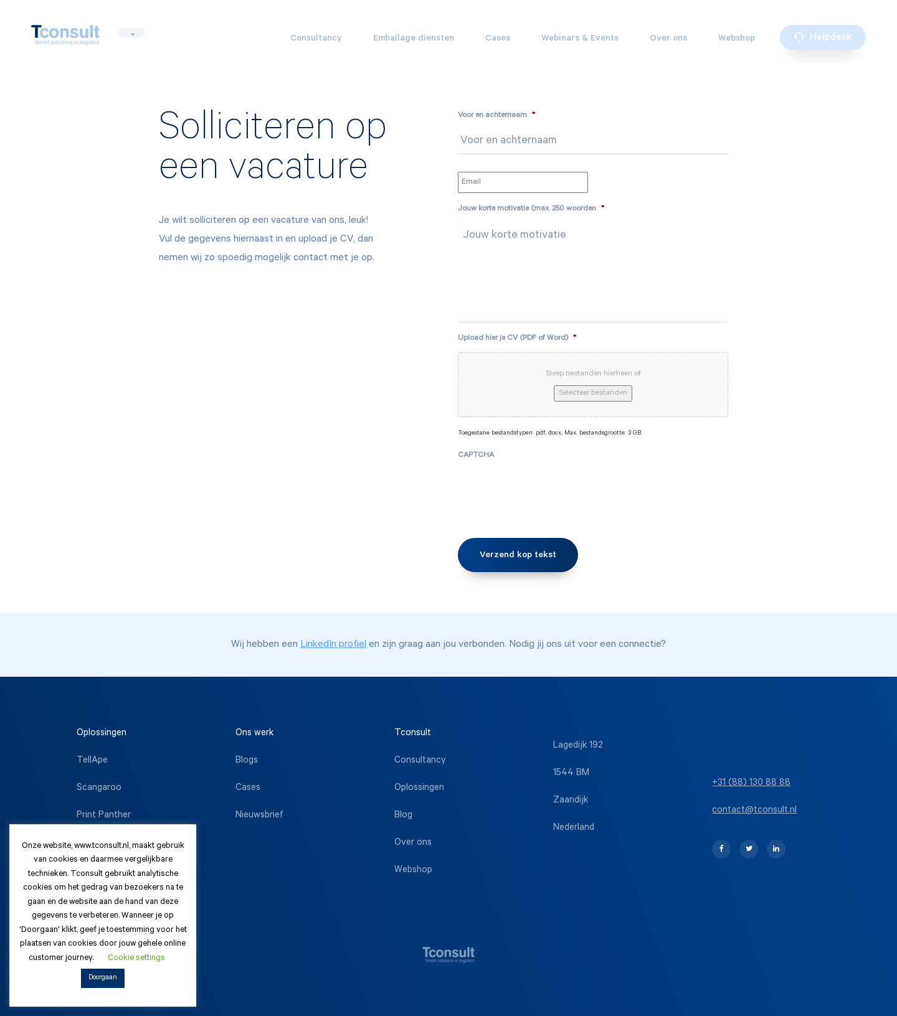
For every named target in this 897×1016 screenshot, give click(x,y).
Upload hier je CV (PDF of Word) (517, 338)
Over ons (668, 39)
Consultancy (316, 39)
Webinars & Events (580, 39)
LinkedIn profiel (333, 645)
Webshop (736, 39)
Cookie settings (136, 958)
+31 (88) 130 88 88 (751, 783)
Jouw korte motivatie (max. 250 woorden (531, 209)
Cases (497, 39)
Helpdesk (823, 38)
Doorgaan (102, 978)
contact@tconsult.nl (754, 811)
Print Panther (104, 816)
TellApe (92, 761)
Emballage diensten (413, 39)
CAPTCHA (476, 455)
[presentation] (552, 493)
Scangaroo (99, 788)
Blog (403, 816)
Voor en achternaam (496, 115)
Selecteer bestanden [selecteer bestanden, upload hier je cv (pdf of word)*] (593, 393)
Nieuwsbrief (259, 816)
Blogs (246, 761)
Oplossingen (419, 788)
